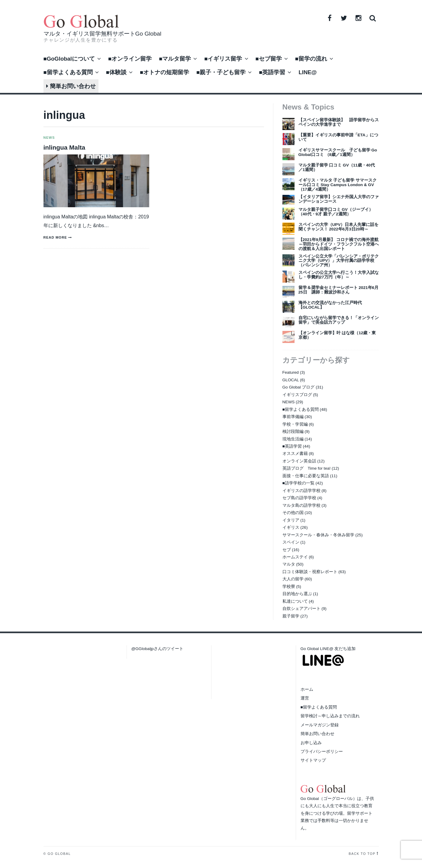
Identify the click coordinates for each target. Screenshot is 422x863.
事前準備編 (293, 416)
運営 (305, 698)
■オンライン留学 (130, 59)
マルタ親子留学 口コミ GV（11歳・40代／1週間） (336, 167)
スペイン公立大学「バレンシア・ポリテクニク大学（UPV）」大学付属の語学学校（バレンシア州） (338, 261)
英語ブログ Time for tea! (306, 468)
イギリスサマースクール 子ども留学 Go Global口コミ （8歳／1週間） (337, 152)
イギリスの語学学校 (301, 490)
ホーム (307, 689)
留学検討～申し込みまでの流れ (330, 716)
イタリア (290, 520)
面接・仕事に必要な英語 (305, 476)
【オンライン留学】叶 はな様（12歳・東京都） (337, 335)
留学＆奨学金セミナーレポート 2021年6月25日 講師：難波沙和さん (338, 289)
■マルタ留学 (175, 59)
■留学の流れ (311, 59)
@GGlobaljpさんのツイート (157, 648)
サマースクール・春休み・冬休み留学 (318, 535)
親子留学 (290, 616)
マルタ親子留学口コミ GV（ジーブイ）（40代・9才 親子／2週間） (335, 211)
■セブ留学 (269, 59)
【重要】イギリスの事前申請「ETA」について (338, 137)
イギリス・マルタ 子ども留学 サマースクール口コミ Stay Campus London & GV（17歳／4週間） (337, 185)
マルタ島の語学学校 (301, 505)
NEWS (49, 137)
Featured (290, 372)
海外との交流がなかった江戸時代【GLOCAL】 (330, 304)
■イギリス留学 (223, 59)
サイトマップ (313, 760)
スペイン (290, 542)
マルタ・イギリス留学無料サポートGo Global (102, 33)
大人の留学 (293, 579)
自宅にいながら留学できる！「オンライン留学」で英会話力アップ (338, 320)
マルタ (288, 564)
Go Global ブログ (298, 387)
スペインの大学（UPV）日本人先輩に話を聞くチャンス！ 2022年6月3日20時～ (338, 226)
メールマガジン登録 (320, 725)
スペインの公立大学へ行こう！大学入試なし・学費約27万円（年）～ (338, 274)
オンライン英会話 (299, 461)
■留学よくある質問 (68, 72)
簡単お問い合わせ (71, 86)
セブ (286, 549)
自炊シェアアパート (301, 608)
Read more (55, 237)
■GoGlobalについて (69, 59)
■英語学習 (272, 72)
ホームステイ (295, 557)
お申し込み (311, 743)
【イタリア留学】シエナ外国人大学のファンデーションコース (338, 199)
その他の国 (293, 512)
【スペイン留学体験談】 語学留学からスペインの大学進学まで (338, 122)
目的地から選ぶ (297, 594)
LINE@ (307, 72)
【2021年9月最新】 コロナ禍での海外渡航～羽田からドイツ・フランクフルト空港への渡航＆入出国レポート (338, 244)
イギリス (290, 527)
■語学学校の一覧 (298, 483)
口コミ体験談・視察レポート (309, 572)
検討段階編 (293, 431)
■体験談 (116, 72)
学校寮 (288, 586)
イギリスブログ (297, 394)
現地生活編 (293, 439)
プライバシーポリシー (322, 751)
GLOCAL (290, 380)
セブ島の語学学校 (299, 498)
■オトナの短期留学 (164, 72)
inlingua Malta (64, 147)
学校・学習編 (295, 424)
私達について (295, 601)
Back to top (362, 853)
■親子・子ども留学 (221, 72)
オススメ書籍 (295, 453)
